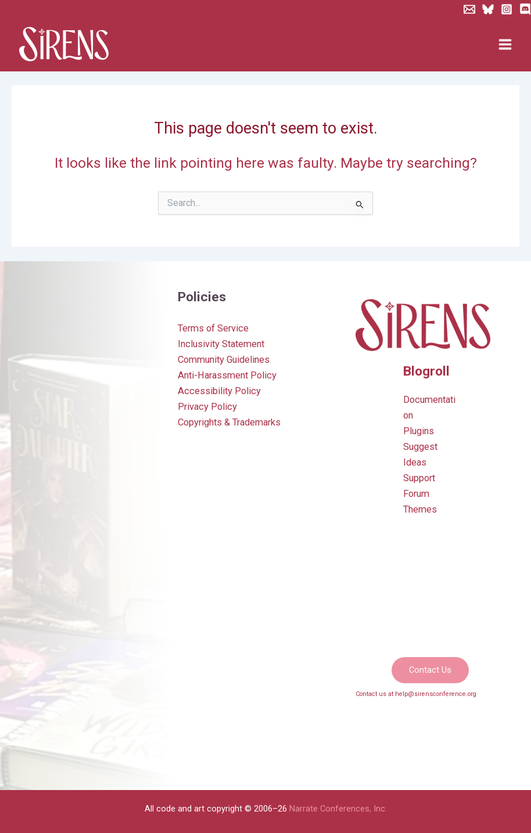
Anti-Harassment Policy (227, 375)
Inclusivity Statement (221, 343)
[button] (430, 670)
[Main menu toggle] (504, 44)
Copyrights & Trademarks (229, 422)
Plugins (418, 431)
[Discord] (525, 9)
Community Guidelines (224, 359)
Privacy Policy (207, 406)
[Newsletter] (469, 9)
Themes (420, 509)
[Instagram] (506, 9)
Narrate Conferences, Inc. (338, 808)
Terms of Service (213, 328)
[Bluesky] (488, 9)
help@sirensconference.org (435, 694)
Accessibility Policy (219, 390)
